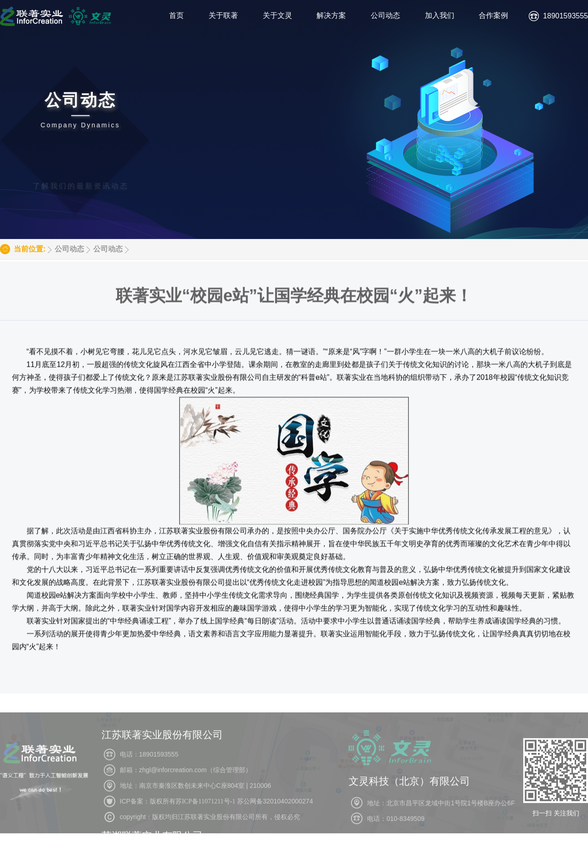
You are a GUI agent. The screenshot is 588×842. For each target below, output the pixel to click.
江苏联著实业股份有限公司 (162, 756)
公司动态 (385, 15)
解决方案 (331, 15)
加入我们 (439, 15)
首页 (176, 15)
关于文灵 (277, 15)
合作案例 (493, 15)
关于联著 (223, 15)
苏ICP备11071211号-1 (205, 822)
